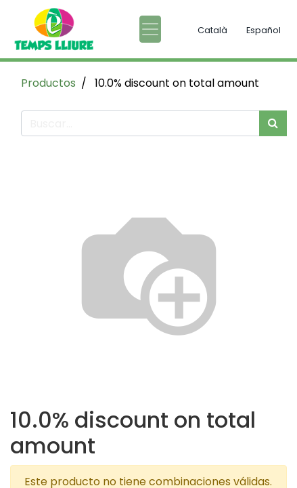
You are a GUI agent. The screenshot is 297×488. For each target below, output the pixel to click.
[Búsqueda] (273, 123)
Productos (48, 83)
